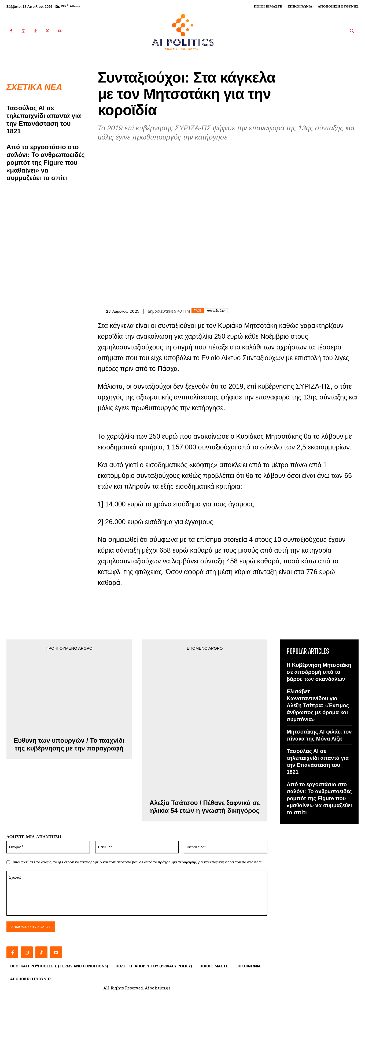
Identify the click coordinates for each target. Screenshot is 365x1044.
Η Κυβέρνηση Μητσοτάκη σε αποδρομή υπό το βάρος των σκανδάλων (319, 672)
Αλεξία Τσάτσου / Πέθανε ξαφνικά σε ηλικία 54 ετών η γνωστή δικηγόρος (205, 806)
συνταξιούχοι (216, 310)
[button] (352, 31)
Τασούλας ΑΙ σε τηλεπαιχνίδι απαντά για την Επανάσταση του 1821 (43, 120)
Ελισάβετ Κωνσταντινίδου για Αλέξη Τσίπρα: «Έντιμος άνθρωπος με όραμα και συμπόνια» (318, 705)
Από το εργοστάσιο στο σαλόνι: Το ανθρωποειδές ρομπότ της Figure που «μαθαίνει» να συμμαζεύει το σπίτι (45, 163)
